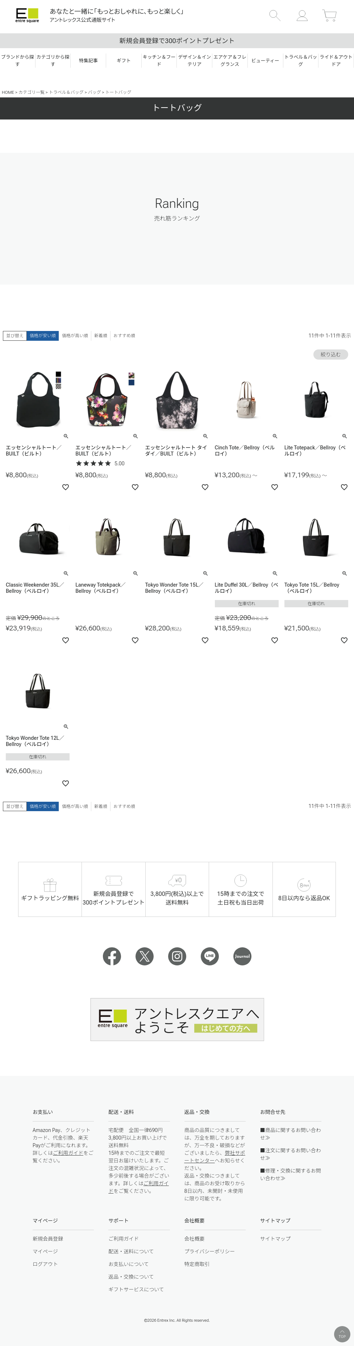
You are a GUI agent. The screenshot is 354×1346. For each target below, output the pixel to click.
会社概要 (194, 1239)
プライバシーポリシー (209, 1251)
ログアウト (45, 1264)
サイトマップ (275, 1239)
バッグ (94, 92)
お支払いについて (128, 1264)
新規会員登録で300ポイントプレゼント (176, 41)
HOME (8, 92)
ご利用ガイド (68, 1153)
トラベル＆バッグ (66, 92)
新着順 (100, 335)
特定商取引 (197, 1264)
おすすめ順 (124, 335)
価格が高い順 (75, 335)
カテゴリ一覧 (31, 92)
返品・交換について (131, 1277)
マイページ (45, 1251)
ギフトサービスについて (136, 1289)
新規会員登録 (48, 1239)
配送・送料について (131, 1251)
